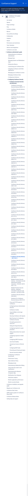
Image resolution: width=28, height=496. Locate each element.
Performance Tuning (13, 358)
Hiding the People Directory (16, 325)
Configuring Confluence (13, 77)
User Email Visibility (14, 341)
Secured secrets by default (16, 352)
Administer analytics (13, 377)
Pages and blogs (10, 24)
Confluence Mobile (11, 29)
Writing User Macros (13, 64)
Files (8, 27)
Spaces (8, 22)
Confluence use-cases (12, 49)
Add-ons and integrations (12, 47)
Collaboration (10, 36)
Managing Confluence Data (14, 75)
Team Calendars (10, 45)
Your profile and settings (12, 33)
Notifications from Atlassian (14, 375)
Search (23, 3)
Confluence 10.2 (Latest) (14, 16)
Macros (8, 31)
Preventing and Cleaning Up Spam (17, 350)
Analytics (9, 38)
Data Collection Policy (13, 360)
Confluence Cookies (14, 309)
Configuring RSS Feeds (15, 347)
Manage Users (11, 58)
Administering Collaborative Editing (16, 365)
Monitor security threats (13, 382)
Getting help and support (12, 398)
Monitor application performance (15, 379)
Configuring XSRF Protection (16, 339)
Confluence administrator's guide (14, 52)
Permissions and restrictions (13, 43)
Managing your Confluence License (16, 72)
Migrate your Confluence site (13, 388)
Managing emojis (12, 363)
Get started (9, 20)
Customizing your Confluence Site (16, 66)
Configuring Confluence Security (15, 79)
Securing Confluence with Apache (17, 316)
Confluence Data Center (12, 390)
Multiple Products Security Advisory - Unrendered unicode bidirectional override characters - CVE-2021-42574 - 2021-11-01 (18, 282)
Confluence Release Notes (13, 396)
